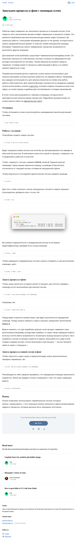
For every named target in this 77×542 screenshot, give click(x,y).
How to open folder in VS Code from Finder (21, 488)
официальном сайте (33, 101)
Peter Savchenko (14, 477)
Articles (11, 3)
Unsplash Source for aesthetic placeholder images (23, 457)
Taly (10, 17)
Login (71, 2)
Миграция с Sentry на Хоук (15, 473)
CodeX (4, 3)
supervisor (33, 86)
